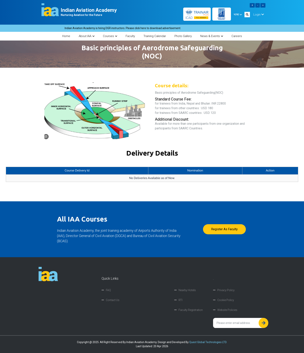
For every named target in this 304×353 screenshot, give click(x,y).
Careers (236, 36)
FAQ (108, 290)
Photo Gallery (183, 36)
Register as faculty (224, 229)
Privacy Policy (226, 290)
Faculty (130, 36)
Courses (110, 36)
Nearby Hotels (187, 290)
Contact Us (112, 300)
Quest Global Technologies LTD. (208, 342)
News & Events (211, 36)
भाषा (238, 14)
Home (66, 36)
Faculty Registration (191, 309)
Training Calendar (154, 36)
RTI (180, 300)
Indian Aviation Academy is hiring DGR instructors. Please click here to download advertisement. (125, 28)
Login (258, 14)
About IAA (86, 36)
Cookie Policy (225, 300)
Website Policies (227, 309)
